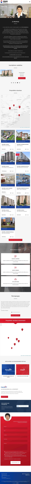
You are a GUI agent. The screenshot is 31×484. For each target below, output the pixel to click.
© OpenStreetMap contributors (27, 127)
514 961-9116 (3, 11)
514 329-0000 (3, 12)
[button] (11, 82)
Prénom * (5, 426)
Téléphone (5, 439)
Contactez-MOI (15, 462)
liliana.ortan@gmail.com (4, 13)
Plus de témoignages (15, 315)
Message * (5, 443)
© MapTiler (22, 127)
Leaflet (20, 127)
